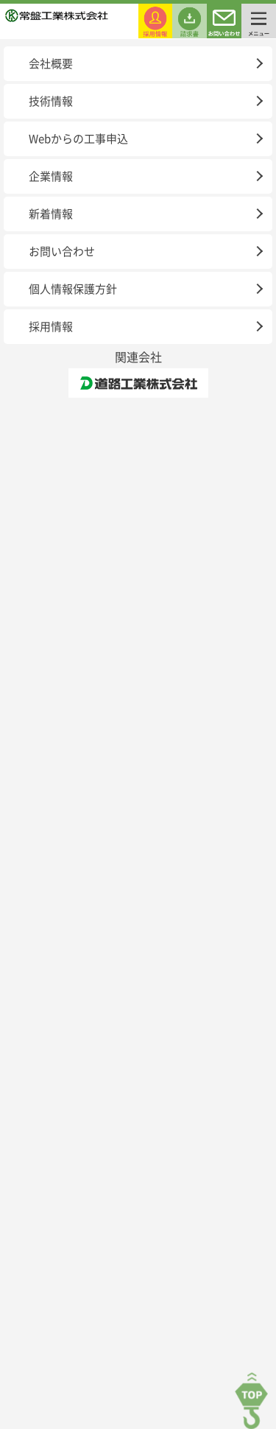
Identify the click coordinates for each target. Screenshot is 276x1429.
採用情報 (51, 326)
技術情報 (51, 101)
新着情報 (51, 214)
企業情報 (51, 176)
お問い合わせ (62, 251)
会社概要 (51, 63)
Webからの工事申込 (78, 138)
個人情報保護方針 (73, 289)
